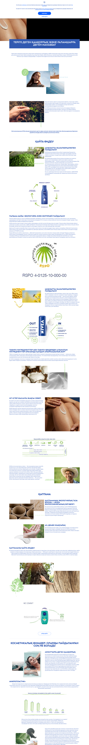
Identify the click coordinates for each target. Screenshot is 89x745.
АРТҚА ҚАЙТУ (44, 633)
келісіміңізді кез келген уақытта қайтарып (42, 9)
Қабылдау (44, 13)
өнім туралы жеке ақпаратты (48, 8)
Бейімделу (45, 16)
